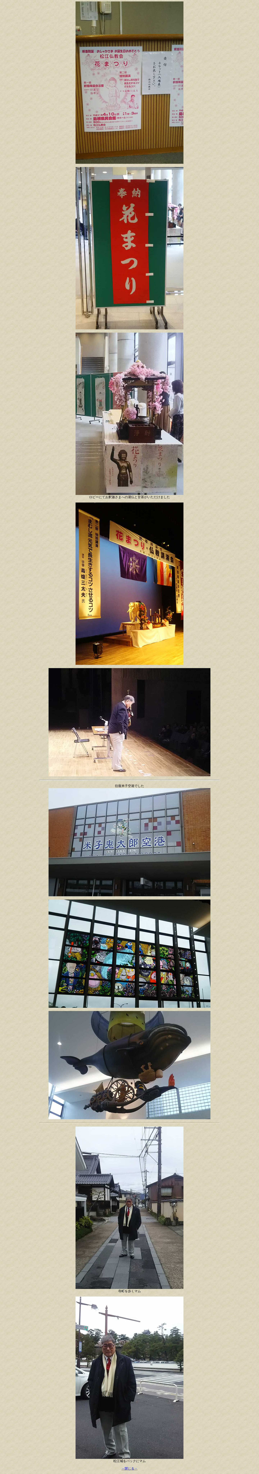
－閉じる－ (129, 1468)
